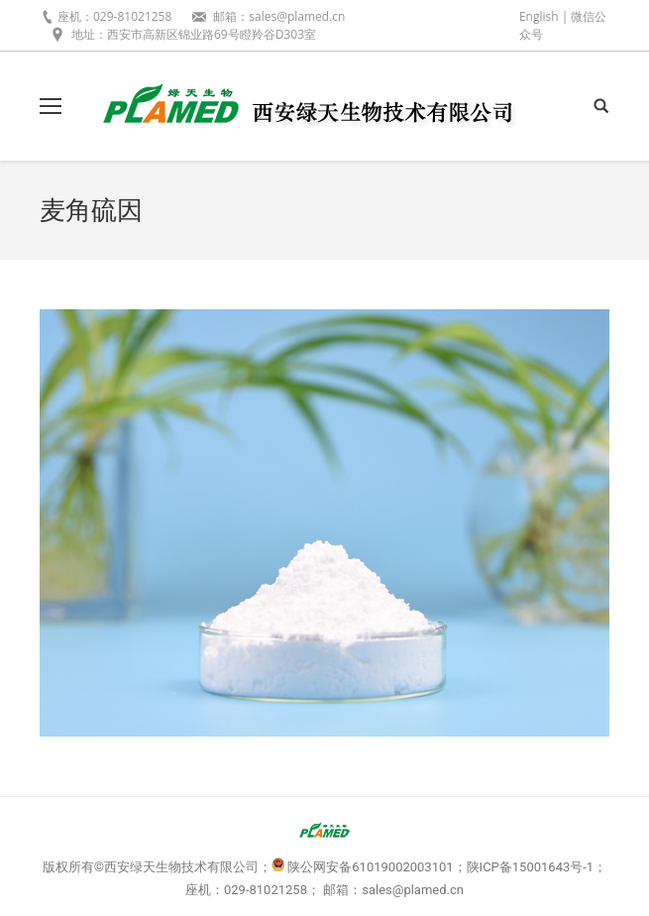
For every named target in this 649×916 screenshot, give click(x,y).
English (539, 16)
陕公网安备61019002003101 (370, 866)
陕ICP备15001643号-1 (531, 866)
